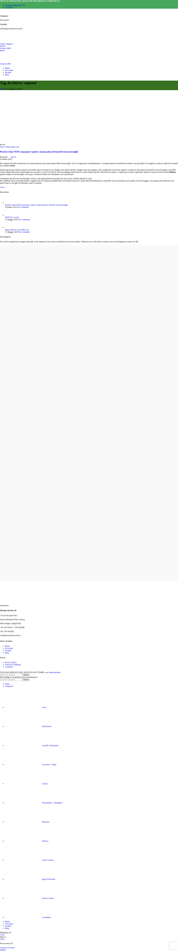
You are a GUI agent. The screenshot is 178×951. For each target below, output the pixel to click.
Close (2, 187)
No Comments (23, 207)
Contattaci (9, 667)
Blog (7, 653)
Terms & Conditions (13, 665)
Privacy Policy (11, 662)
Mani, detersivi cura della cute (17, 230)
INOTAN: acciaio (12, 217)
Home (2, 89)
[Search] (2, 46)
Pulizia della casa (12, 147)
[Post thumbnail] (9, 203)
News (2, 147)
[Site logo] (7, 42)
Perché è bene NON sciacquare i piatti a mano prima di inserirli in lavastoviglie (39, 151)
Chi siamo (9, 648)
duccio (13, 157)
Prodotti (8, 650)
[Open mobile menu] (2, 50)
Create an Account (7, 948)
